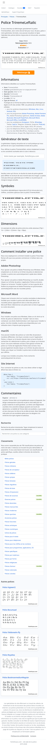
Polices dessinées (10, 503)
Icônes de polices (10, 533)
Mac (37, 109)
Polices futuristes (10, 522)
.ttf (16, 100)
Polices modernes (11, 511)
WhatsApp (38, 122)
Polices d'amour (10, 566)
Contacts (33, 736)
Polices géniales (10, 462)
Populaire (37, 8)
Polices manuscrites (11, 507)
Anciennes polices (11, 518)
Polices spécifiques (11, 551)
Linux (41, 109)
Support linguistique (18, 12)
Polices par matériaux (12, 555)
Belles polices (9, 459)
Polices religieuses (11, 563)
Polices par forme (11, 559)
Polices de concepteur (12, 470)
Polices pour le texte (11, 537)
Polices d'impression (11, 492)
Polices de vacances (11, 496)
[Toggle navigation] (4, 2)
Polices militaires (10, 466)
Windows (32, 109)
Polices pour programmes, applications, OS (19, 548)
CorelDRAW (22, 120)
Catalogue (11, 8)
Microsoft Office (12, 120)
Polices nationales (11, 570)
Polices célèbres (10, 473)
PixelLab (41, 124)
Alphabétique (5, 12)
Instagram (25, 122)
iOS (14, 111)
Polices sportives (10, 514)
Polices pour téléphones (13, 540)
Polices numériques (11, 529)
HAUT (29, 8)
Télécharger (23, 72)
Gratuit (3, 8)
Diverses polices (10, 499)
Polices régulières (10, 485)
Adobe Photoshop (28, 114)
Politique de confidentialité (20, 736)
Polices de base (10, 488)
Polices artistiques (11, 525)
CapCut (14, 124)
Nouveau (21, 8)
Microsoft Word (34, 118)
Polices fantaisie (10, 481)
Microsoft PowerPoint (21, 118)
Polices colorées (10, 574)
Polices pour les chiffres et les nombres (18, 544)
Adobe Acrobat (35, 116)
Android (9, 111)
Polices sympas (10, 477)
